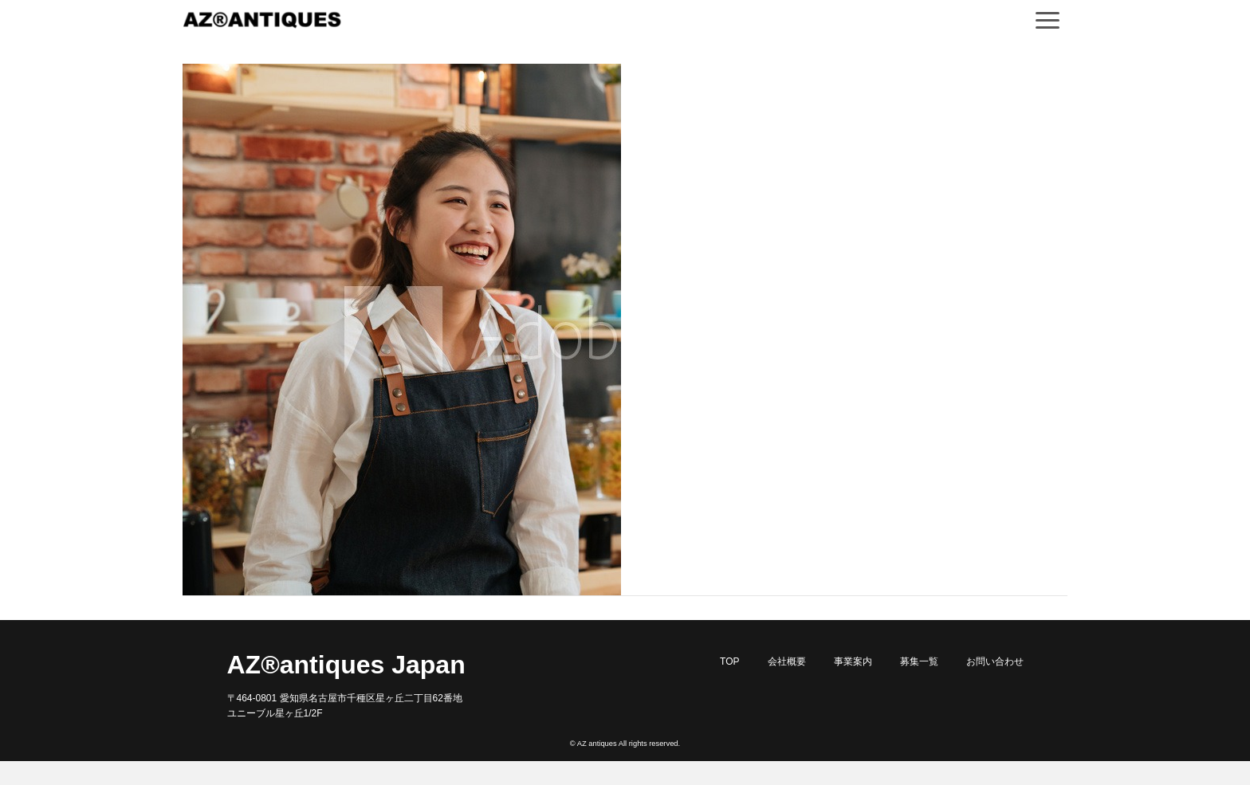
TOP (729, 661)
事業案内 (853, 661)
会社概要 (787, 661)
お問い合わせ (995, 661)
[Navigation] (1047, 20)
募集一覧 (919, 661)
